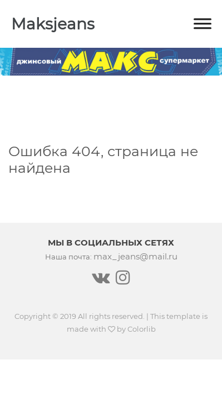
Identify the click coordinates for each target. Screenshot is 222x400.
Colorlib (141, 328)
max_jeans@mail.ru (135, 256)
